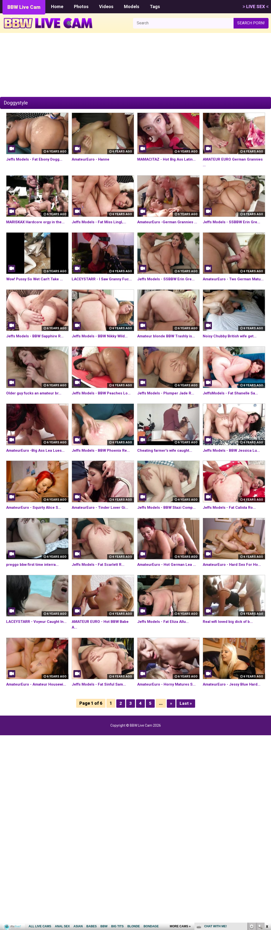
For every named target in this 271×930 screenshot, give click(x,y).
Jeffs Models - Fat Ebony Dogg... (36, 159)
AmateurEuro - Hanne (92, 159)
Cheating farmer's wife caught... (167, 467)
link (267, 853)
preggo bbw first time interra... (34, 581)
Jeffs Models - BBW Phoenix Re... (103, 467)
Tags (155, 6)
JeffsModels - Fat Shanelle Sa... (232, 404)
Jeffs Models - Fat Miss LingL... (101, 222)
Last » (186, 731)
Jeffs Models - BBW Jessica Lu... (233, 467)
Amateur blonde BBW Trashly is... (167, 347)
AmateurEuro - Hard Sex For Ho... (233, 581)
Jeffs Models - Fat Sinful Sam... (101, 707)
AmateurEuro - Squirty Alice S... (35, 524)
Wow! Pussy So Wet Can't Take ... (36, 284)
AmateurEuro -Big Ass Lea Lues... (37, 467)
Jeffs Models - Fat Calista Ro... (231, 524)
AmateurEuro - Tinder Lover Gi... (102, 524)
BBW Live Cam (23, 7)
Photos (81, 6)
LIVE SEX (256, 6)
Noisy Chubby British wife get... (231, 347)
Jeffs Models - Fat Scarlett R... (100, 581)
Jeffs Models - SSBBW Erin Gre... (233, 222)
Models (131, 6)
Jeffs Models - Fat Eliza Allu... (164, 644)
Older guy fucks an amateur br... (36, 404)
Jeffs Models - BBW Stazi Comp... (168, 524)
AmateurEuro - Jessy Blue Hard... (233, 707)
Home (57, 6)
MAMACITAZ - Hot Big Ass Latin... (168, 159)
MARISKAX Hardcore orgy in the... (37, 222)
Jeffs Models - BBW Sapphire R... (36, 347)
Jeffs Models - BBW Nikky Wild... (101, 347)
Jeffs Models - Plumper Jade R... (167, 404)
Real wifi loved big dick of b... (229, 644)
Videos (106, 6)
